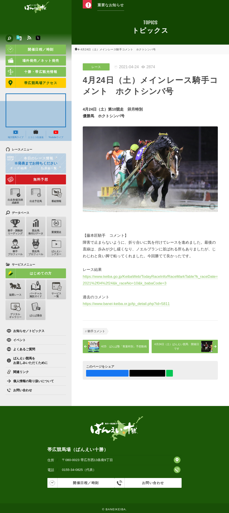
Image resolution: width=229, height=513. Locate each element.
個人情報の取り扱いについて (30, 381)
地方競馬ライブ (15, 134)
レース (96, 67)
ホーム (78, 49)
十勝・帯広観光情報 (31, 72)
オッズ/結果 (20, 168)
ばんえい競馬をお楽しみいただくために (27, 360)
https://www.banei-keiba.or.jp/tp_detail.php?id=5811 (126, 304)
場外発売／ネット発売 (32, 61)
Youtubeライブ (56, 134)
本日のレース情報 (32, 158)
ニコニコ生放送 (36, 134)
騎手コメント (96, 331)
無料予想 (27, 179)
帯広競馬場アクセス (31, 83)
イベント (16, 340)
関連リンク (18, 372)
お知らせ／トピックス (26, 331)
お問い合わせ (19, 390)
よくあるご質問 (21, 349)
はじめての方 (29, 273)
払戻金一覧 (51, 168)
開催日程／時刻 (30, 49)
